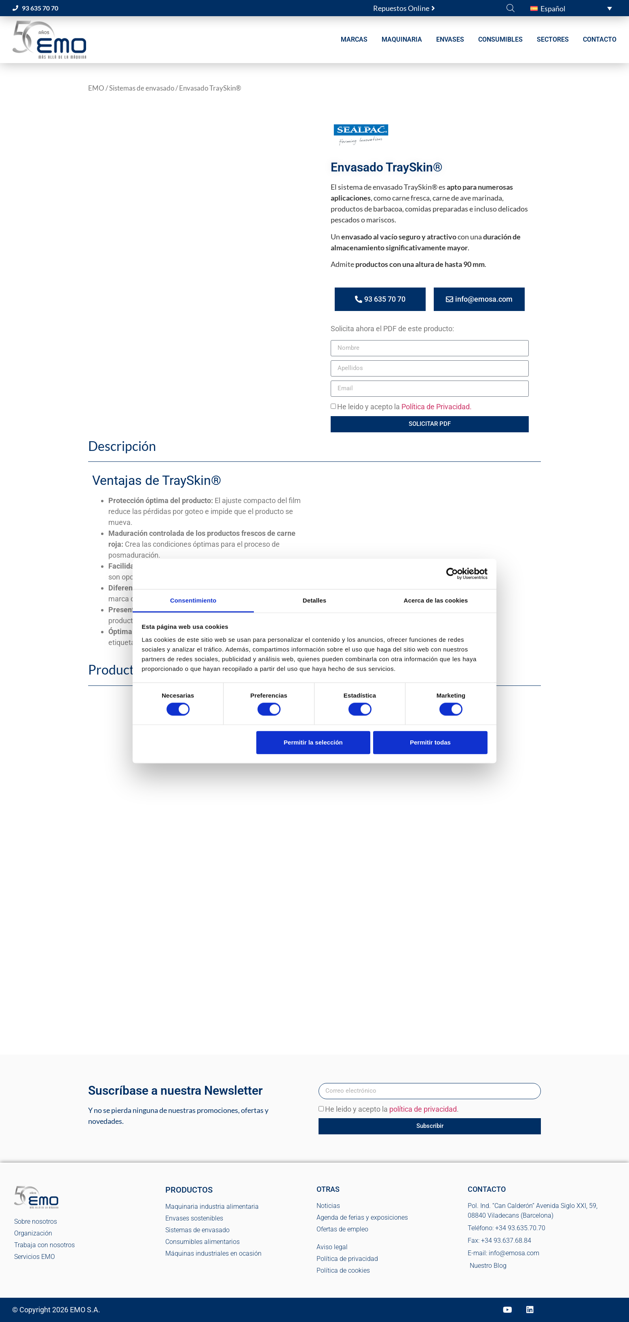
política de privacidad (423, 1109)
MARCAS (354, 39)
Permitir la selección (313, 742)
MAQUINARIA (402, 39)
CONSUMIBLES (500, 39)
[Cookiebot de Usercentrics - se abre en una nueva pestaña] (452, 574)
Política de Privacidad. (436, 406)
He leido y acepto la (404, 406)
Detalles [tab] (314, 599)
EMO (96, 88)
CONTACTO (599, 39)
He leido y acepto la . (392, 1109)
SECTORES (553, 39)
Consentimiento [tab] (193, 599)
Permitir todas (430, 742)
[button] (571, 8)
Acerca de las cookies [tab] (436, 599)
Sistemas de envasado (141, 88)
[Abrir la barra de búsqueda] (511, 7)
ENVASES (450, 39)
